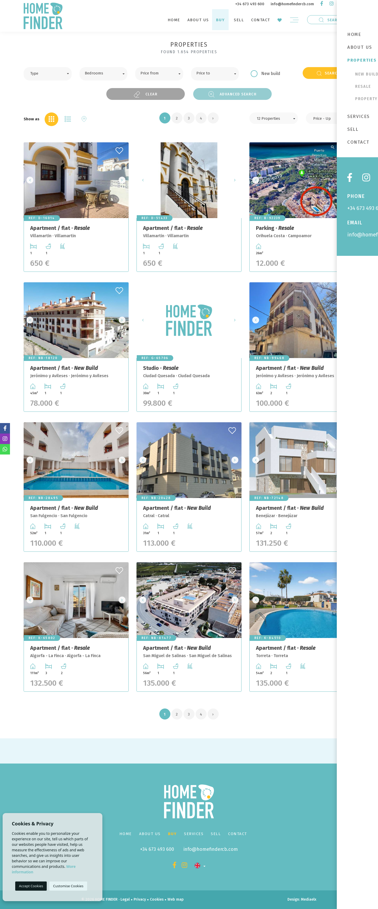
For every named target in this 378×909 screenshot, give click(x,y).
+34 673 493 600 (249, 4)
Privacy (140, 899)
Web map (175, 899)
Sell (239, 20)
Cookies (157, 899)
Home (174, 20)
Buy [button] (220, 20)
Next (123, 180)
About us (198, 20)
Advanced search (232, 94)
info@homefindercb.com (292, 4)
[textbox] (51, 73)
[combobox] (48, 73)
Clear (146, 94)
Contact (260, 20)
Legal (125, 899)
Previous (29, 180)
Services (193, 833)
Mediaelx (308, 899)
